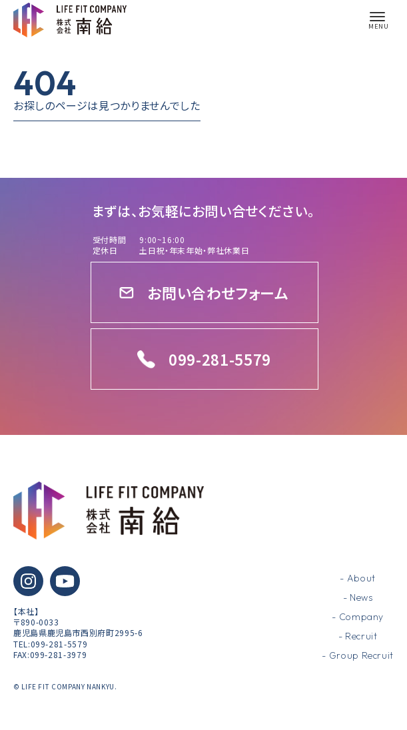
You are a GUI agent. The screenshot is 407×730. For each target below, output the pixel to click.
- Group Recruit (358, 655)
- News (358, 597)
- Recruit (358, 636)
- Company (358, 617)
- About (357, 578)
